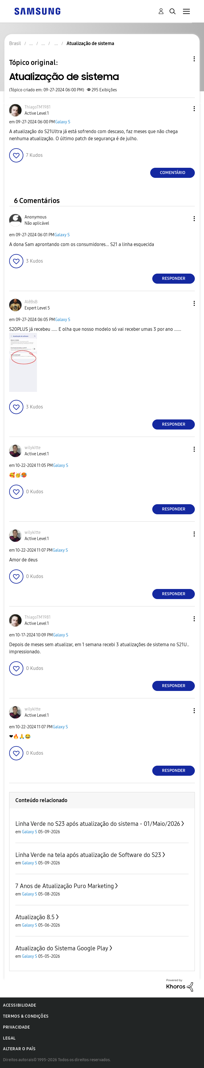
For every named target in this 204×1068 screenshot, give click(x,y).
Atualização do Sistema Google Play (61, 948)
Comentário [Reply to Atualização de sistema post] (172, 172)
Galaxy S (62, 121)
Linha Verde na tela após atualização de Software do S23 (88, 854)
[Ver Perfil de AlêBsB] (31, 301)
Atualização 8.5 (35, 917)
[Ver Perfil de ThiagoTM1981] (38, 107)
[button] (184, 108)
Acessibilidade (19, 1005)
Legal (9, 1038)
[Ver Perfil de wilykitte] (33, 447)
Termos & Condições (26, 1016)
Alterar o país (19, 1048)
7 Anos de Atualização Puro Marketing (64, 886)
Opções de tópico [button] (184, 58)
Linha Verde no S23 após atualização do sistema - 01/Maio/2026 (97, 823)
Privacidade (16, 1027)
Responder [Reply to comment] (173, 278)
